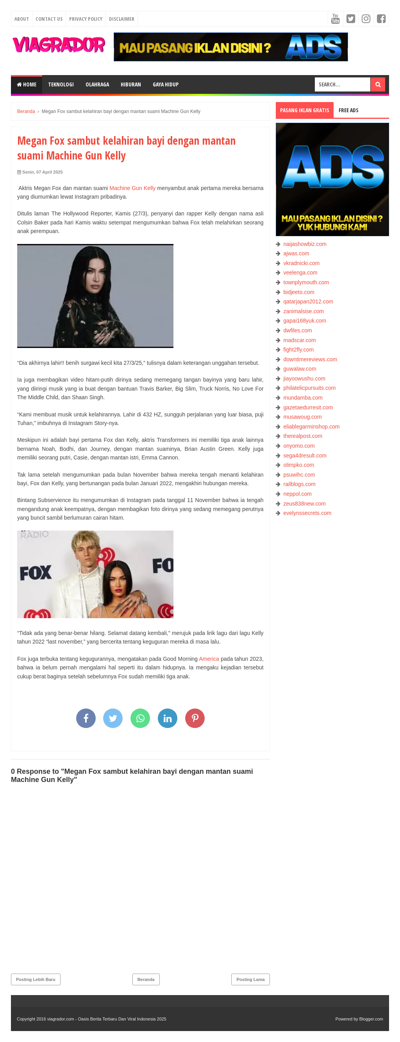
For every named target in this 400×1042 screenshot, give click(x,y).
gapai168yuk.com (305, 320)
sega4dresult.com (305, 455)
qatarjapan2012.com (309, 301)
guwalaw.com (300, 369)
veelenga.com (301, 272)
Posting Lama (250, 979)
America (209, 659)
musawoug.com (303, 417)
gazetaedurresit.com (308, 407)
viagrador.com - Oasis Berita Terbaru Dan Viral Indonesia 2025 (106, 1019)
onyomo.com (299, 446)
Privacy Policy (85, 18)
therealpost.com (303, 436)
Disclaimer (121, 18)
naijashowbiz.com (305, 244)
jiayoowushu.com (304, 378)
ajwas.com (296, 253)
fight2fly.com (299, 349)
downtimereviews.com (311, 359)
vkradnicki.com (302, 263)
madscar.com (300, 340)
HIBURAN (131, 84)
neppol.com (298, 494)
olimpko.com (299, 465)
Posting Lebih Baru (35, 979)
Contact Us (49, 18)
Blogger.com (371, 1019)
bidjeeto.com (299, 292)
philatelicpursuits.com (310, 388)
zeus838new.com (305, 503)
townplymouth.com (306, 282)
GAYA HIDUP (166, 84)
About (21, 18)
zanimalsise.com (304, 311)
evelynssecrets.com (308, 513)
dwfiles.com (298, 330)
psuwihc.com (299, 475)
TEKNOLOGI (61, 84)
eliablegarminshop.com (312, 426)
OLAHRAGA (97, 84)
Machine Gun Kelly (132, 188)
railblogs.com (300, 484)
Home (26, 84)
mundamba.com (303, 398)
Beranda (146, 979)
